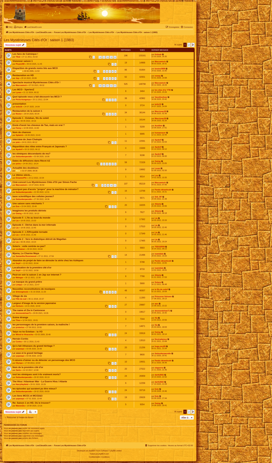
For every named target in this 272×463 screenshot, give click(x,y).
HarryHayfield (22, 384)
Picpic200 (20, 64)
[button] (193, 45)
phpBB (91, 451)
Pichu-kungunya (23, 99)
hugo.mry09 (160, 346)
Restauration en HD (23, 75)
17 (104, 57)
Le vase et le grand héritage (27, 353)
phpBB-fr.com (103, 454)
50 (104, 86)
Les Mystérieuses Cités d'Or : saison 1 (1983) (39, 40)
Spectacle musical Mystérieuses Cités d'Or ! (36, 82)
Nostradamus (161, 339)
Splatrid (19, 135)
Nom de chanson (21, 132)
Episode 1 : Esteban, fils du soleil (30, 118)
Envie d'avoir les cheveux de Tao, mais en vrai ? (38, 125)
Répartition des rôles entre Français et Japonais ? (39, 146)
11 (115, 185)
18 (107, 57)
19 (111, 57)
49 (100, 86)
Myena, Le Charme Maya (25, 253)
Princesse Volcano (163, 296)
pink (18, 142)
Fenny (18, 128)
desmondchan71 (23, 313)
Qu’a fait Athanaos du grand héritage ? (33, 346)
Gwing (158, 161)
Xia (156, 318)
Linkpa (19, 285)
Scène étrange (20, 317)
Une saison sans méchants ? (28, 203)
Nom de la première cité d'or (27, 367)
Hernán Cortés (20, 338)
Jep (17, 78)
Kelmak (158, 54)
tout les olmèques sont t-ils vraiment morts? (36, 374)
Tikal (18, 57)
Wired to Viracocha (24, 334)
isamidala (159, 254)
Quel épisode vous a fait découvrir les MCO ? (37, 96)
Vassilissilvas (161, 97)
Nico (18, 171)
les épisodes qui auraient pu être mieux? (34, 388)
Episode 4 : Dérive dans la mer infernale (34, 225)
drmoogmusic (22, 292)
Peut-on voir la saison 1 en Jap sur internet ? (36, 274)
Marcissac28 (160, 111)
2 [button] (189, 44)
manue (19, 71)
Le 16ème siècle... (22, 175)
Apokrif (158, 140)
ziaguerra (159, 368)
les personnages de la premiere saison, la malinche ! (41, 324)
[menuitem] (9, 27)
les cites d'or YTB (163, 90)
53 (115, 86)
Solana (158, 282)
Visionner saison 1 (22, 61)
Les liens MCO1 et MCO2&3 (27, 395)
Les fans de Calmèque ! (25, 54)
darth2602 (159, 375)
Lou (156, 175)
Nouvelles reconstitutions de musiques (33, 289)
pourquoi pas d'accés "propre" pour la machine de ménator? (45, 189)
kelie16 (19, 107)
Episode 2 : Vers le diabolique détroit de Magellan (39, 239)
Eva (17, 206)
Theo (18, 320)
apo (156, 304)
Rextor (19, 114)
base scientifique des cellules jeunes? (33, 196)
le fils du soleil (161, 289)
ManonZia (20, 406)
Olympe (19, 363)
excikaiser (20, 249)
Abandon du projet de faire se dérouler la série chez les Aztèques (47, 260)
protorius (20, 327)
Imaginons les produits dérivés (29, 210)
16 (100, 57)
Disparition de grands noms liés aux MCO (35, 68)
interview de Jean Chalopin (27, 139)
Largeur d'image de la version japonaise (34, 303)
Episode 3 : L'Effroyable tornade (30, 232)
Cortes (19, 342)
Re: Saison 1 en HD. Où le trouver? (31, 403)
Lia (17, 121)
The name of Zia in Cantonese (28, 310)
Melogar (19, 277)
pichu (18, 164)
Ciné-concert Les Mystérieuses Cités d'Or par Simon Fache (44, 182)
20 (115, 57)
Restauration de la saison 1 (27, 111)
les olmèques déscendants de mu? (31, 153)
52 (111, 86)
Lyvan (18, 92)
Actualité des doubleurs (25, 168)
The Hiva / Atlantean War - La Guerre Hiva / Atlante (39, 381)
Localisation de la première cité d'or (31, 267)
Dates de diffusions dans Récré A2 (31, 160)
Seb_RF (158, 197)
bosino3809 (160, 69)
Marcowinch (160, 61)
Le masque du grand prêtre (27, 281)
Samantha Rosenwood (26, 256)
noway (158, 76)
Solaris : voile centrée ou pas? (29, 246)
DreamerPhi (21, 178)
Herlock (19, 306)
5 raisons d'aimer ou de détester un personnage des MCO (43, 360)
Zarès (18, 370)
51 (107, 86)
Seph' (18, 263)
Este (157, 389)
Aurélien (158, 126)
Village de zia (19, 296)
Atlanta (158, 204)
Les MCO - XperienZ (23, 89)
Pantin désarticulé (163, 190)
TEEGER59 (160, 247)
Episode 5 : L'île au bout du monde (31, 217)
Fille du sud (21, 299)
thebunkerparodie (24, 156)
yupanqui (20, 349)
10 (111, 185)
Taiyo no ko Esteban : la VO (27, 331)
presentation (19, 103)
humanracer (160, 133)
